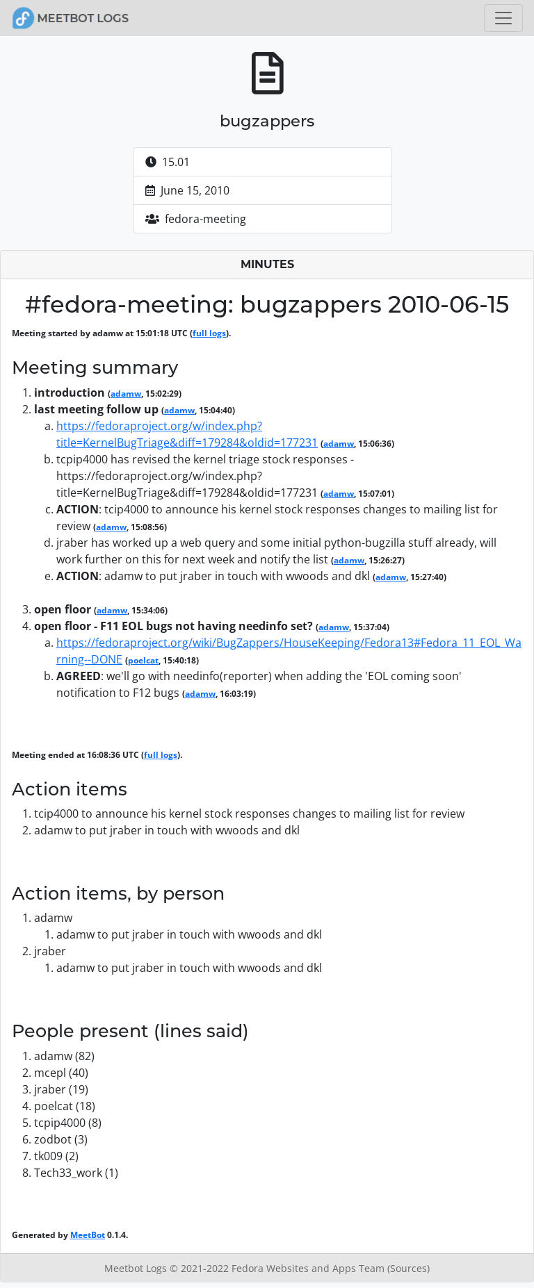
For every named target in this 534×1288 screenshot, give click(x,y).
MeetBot (87, 1235)
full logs (209, 333)
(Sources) (408, 1268)
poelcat (143, 660)
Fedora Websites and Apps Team (309, 1268)
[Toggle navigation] (503, 18)
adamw (126, 393)
